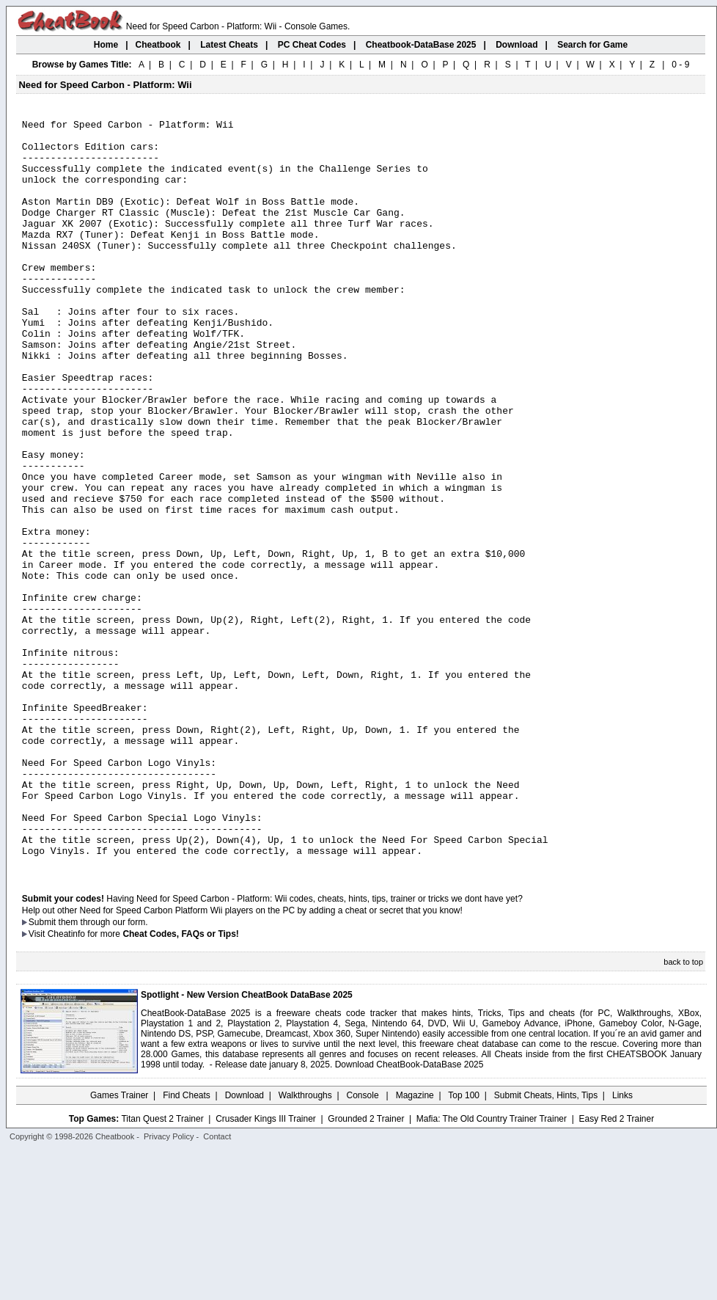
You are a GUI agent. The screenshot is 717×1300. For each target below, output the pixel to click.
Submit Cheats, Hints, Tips (546, 1245)
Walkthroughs (305, 1245)
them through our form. (103, 1072)
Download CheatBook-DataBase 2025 (409, 1214)
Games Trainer (119, 1245)
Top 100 (463, 1245)
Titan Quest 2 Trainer (162, 1268)
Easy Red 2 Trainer (616, 1268)
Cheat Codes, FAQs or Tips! (180, 1083)
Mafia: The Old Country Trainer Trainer (491, 1268)
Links (622, 1245)
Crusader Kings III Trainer (266, 1268)
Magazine (415, 1245)
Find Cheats (186, 1245)
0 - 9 (680, 64)
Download (244, 1245)
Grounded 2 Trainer (366, 1268)
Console (364, 1245)
